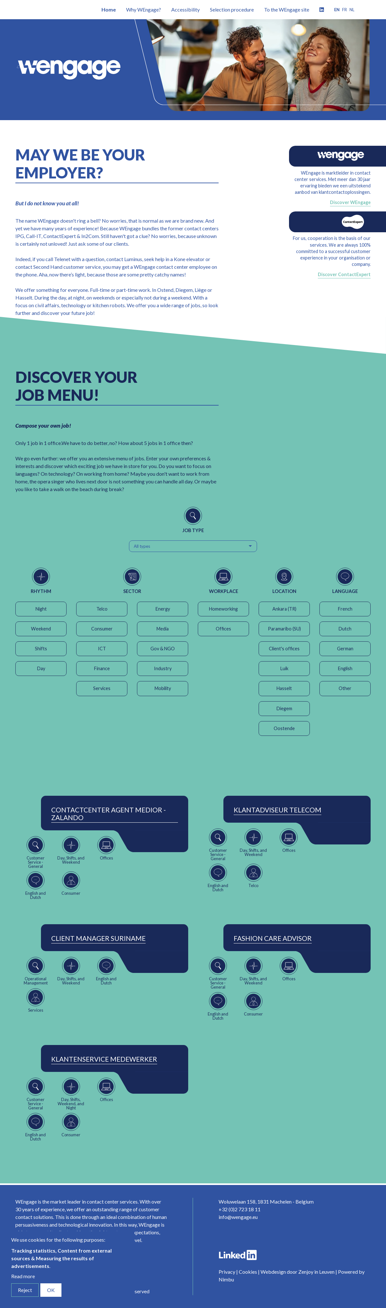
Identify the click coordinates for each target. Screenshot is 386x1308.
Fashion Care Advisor (273, 938)
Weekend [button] (41, 628)
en (337, 9)
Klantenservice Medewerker (104, 1059)
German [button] (345, 648)
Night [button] (41, 609)
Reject (25, 1290)
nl (352, 9)
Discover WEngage (350, 202)
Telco (102, 609)
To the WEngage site (286, 9)
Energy (163, 609)
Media (163, 628)
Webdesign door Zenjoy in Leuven (297, 1272)
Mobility (163, 688)
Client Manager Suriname (98, 938)
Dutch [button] (345, 628)
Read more (23, 1276)
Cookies (248, 1272)
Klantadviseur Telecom (277, 810)
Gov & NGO (162, 648)
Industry (163, 668)
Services (101, 688)
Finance (102, 668)
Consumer (102, 628)
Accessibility (185, 9)
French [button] (345, 609)
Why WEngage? (143, 9)
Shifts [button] (41, 648)
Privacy (227, 1272)
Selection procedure (232, 9)
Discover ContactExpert (344, 274)
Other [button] (345, 688)
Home (108, 9)
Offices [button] (223, 628)
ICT (102, 648)
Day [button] (41, 668)
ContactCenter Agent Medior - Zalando (108, 813)
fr (344, 9)
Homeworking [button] (223, 609)
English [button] (345, 668)
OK (51, 1290)
